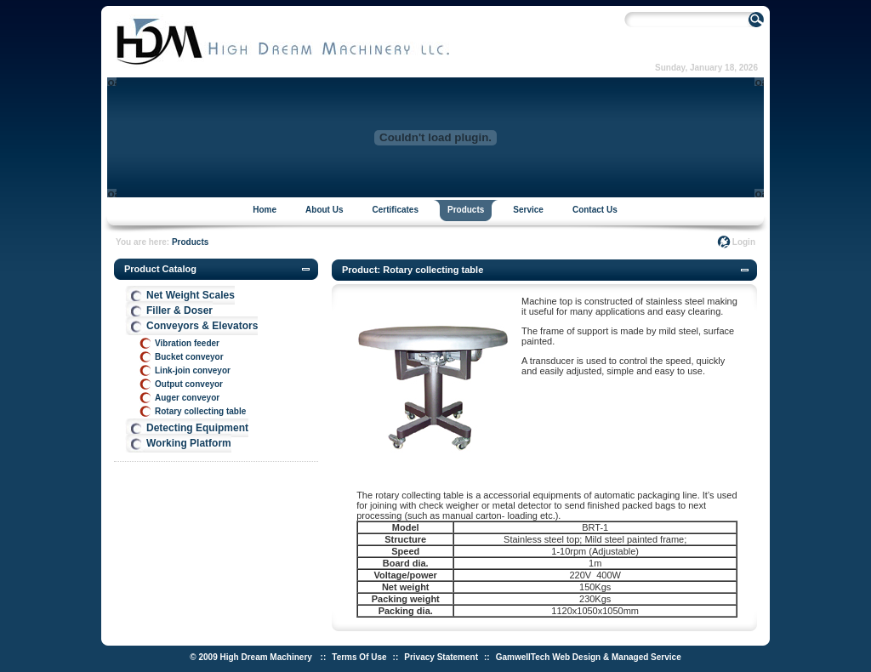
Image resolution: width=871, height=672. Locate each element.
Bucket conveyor (189, 357)
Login (743, 242)
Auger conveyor (187, 397)
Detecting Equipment (197, 428)
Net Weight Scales (190, 295)
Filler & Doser (179, 310)
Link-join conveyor (193, 370)
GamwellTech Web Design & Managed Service (588, 657)
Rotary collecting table (200, 411)
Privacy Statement (441, 657)
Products (190, 242)
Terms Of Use (359, 657)
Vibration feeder (187, 343)
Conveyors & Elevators (202, 326)
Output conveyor (189, 384)
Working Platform (188, 443)
